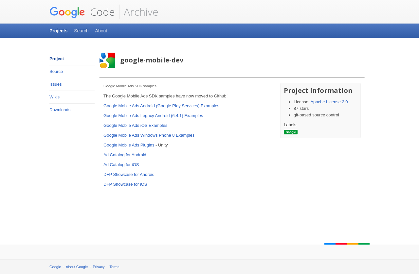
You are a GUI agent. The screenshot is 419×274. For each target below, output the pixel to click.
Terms (114, 267)
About (101, 30)
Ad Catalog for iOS (121, 164)
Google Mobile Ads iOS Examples (135, 125)
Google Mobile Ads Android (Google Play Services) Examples (161, 105)
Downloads (59, 109)
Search (81, 30)
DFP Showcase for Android (129, 174)
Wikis (54, 96)
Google (55, 267)
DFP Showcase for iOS (125, 184)
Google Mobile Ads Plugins (128, 145)
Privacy (99, 267)
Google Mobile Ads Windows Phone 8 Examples (148, 135)
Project (56, 58)
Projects (58, 30)
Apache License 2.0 (329, 101)
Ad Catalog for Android (124, 154)
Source (56, 71)
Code (82, 12)
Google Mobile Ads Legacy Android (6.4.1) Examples (153, 115)
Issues (55, 84)
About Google (77, 267)
